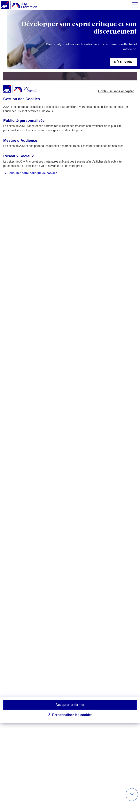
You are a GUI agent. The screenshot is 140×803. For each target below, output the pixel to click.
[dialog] (70, 401)
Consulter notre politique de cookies (32, 173)
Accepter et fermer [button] (69, 704)
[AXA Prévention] (19, 5)
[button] (123, 62)
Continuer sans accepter (116, 91)
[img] (135, 5)
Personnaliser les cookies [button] (72, 715)
